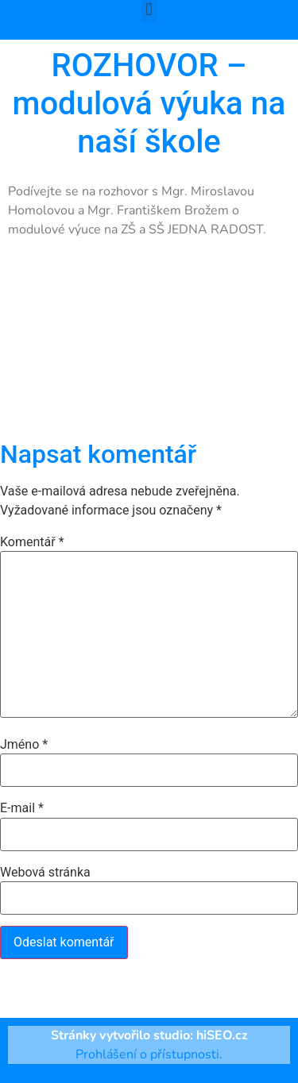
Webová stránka (45, 872)
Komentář (32, 542)
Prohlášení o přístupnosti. (149, 1054)
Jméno (24, 744)
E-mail (22, 808)
